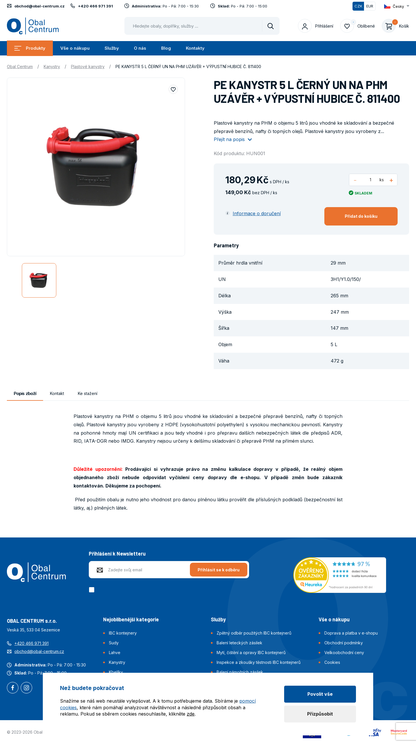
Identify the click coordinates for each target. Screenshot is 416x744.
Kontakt (57, 393)
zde (190, 714)
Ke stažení (87, 393)
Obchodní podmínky (343, 642)
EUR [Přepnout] (369, 6)
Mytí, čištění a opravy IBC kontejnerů (251, 652)
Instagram (26, 688)
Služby (112, 48)
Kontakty (195, 48)
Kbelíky (116, 672)
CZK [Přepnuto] (358, 6)
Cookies (332, 662)
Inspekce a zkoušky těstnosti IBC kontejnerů (259, 662)
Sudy (114, 642)
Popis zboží (25, 393)
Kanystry (52, 66)
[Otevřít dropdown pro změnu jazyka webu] (396, 6)
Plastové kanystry (88, 66)
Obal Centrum (20, 66)
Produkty (29, 48)
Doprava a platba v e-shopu (351, 633)
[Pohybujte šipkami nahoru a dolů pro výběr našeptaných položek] (202, 26)
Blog (166, 48)
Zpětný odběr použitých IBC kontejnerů (254, 633)
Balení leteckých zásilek (239, 642)
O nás (140, 48)
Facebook (12, 688)
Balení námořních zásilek (240, 672)
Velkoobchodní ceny (344, 652)
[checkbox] (93, 589)
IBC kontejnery (123, 633)
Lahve (114, 652)
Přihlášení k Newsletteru (117, 553)
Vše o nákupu (75, 48)
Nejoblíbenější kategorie (131, 619)
